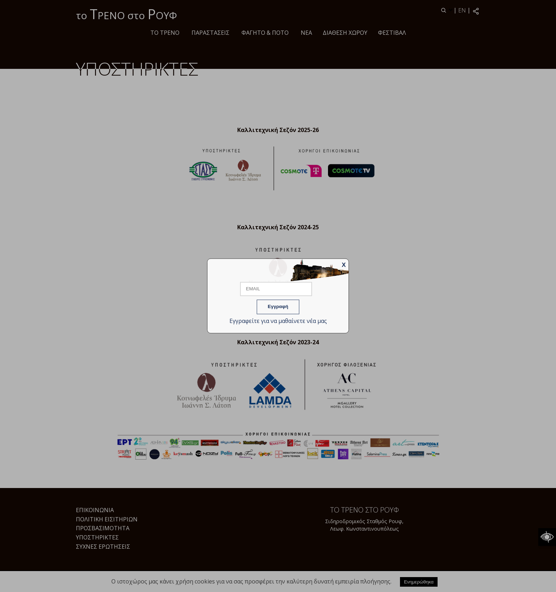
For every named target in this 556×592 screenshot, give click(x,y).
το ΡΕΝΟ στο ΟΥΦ (126, 14)
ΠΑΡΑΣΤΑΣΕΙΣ (210, 33)
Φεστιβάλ (392, 33)
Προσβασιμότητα (102, 528)
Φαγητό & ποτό (265, 33)
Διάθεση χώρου (345, 33)
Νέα (306, 33)
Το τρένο (164, 33)
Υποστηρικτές (97, 537)
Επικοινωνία (95, 510)
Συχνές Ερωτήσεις (103, 546)
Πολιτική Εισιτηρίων (107, 519)
